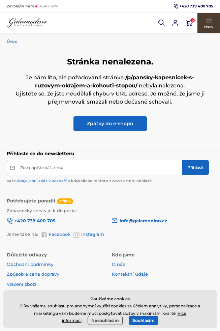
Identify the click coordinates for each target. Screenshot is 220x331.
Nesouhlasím (105, 320)
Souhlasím (143, 320)
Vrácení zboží (21, 284)
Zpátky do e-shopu (110, 123)
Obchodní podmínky (30, 264)
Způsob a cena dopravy (33, 274)
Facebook (55, 234)
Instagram (88, 234)
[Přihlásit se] (175, 23)
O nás (118, 264)
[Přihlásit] (195, 167)
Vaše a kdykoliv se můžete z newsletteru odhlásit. (80, 180)
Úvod (12, 41)
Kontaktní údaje (130, 274)
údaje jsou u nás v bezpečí (42, 180)
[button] (161, 23)
